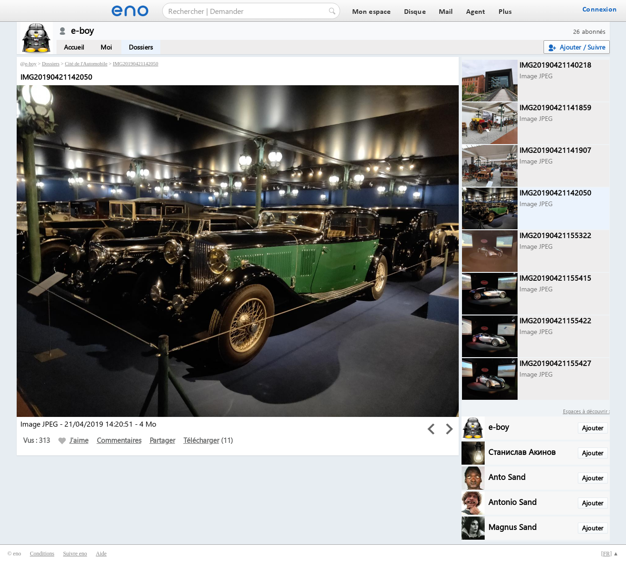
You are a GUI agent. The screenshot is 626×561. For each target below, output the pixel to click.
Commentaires (119, 440)
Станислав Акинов (522, 451)
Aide (101, 553)
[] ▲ (610, 553)
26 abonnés (589, 31)
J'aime (73, 440)
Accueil (74, 47)
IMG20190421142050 (135, 63)
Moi (106, 47)
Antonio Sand (512, 501)
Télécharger (201, 440)
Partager (162, 440)
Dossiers (141, 47)
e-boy (31, 63)
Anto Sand (506, 476)
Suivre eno (75, 553)
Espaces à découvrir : (586, 411)
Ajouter (592, 427)
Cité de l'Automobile (86, 63)
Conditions (42, 553)
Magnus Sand (512, 526)
